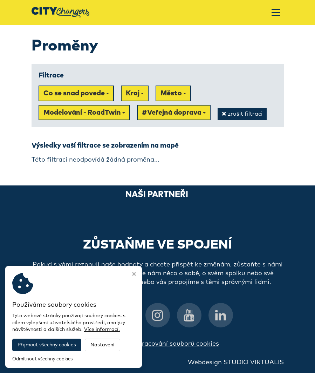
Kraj (135, 93)
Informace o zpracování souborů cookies (157, 344)
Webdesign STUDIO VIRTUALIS (236, 362)
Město (173, 93)
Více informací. (102, 329)
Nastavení (102, 345)
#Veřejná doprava (174, 112)
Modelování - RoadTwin (84, 112)
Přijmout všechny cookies (47, 345)
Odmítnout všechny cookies (42, 359)
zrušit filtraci (242, 114)
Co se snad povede (76, 93)
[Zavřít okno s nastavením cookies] (134, 275)
